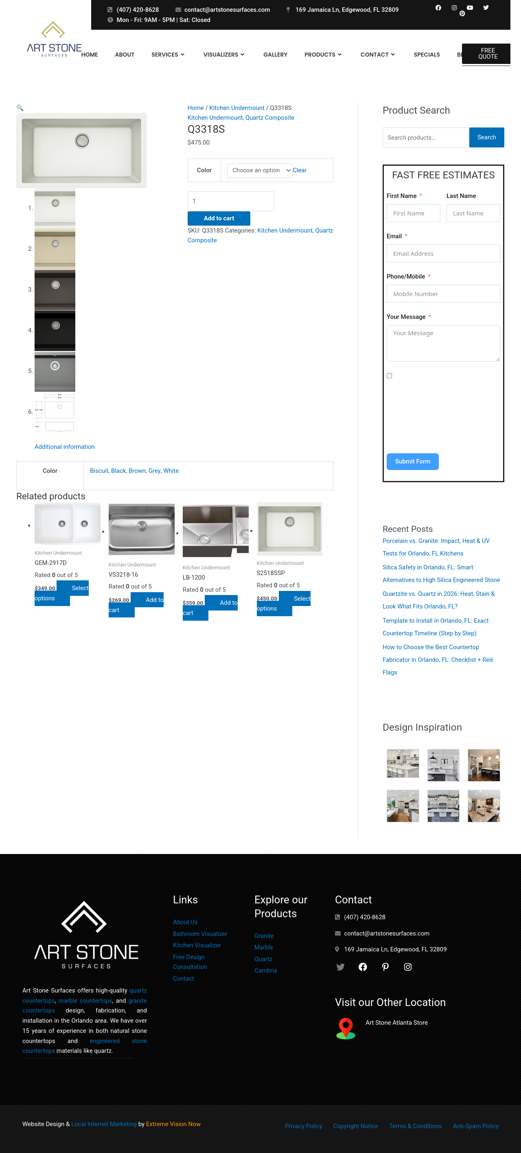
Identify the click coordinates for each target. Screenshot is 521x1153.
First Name (402, 196)
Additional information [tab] (65, 447)
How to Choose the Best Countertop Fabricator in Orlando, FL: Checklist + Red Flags (438, 657)
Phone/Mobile (406, 276)
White (171, 471)
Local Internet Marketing (104, 1120)
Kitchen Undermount (237, 108)
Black (118, 471)
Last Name (461, 196)
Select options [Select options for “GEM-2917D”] (62, 594)
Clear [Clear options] (300, 170)
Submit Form (412, 461)
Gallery (275, 55)
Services (168, 55)
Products (324, 55)
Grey (154, 471)
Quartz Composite (270, 117)
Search (486, 137)
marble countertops (85, 997)
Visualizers (225, 55)
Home (89, 55)
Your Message (406, 317)
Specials (427, 55)
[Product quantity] (233, 201)
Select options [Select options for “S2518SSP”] (284, 604)
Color (204, 170)
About (124, 55)
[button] (20, 108)
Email (394, 236)
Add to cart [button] (137, 606)
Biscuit (99, 471)
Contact (379, 55)
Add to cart (219, 218)
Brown (137, 471)
